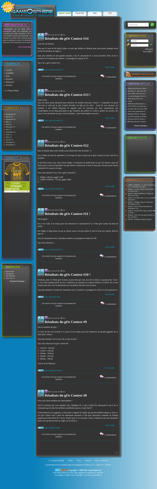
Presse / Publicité (101, 460)
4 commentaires (110, 196)
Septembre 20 (10, 114)
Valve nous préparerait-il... (137, 111)
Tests (8, 76)
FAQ (79, 460)
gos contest (49, 70)
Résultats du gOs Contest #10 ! (68, 274)
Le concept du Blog (56, 460)
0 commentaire (110, 128)
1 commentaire (110, 77)
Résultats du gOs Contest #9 (66, 322)
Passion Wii (10, 271)
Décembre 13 (10, 127)
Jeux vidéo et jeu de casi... (137, 93)
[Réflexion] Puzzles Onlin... (137, 88)
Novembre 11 (10, 145)
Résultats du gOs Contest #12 (67, 145)
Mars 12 (8, 137)
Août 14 (8, 124)
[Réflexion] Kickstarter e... (137, 104)
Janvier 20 (9, 117)
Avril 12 (8, 134)
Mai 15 (8, 122)
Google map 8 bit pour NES (137, 109)
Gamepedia (10, 274)
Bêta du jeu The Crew (135, 98)
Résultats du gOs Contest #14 (67, 38)
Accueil (9, 70)
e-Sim (130, 101)
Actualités (10, 73)
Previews (9, 79)
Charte (70, 460)
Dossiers (9, 85)
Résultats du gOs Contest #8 (66, 395)
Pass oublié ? (148, 51)
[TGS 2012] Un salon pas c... (138, 106)
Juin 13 (8, 129)
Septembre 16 (10, 119)
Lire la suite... (110, 67)
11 (62, 249)
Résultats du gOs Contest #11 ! (67, 214)
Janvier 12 (9, 140)
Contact (88, 460)
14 (62, 70)
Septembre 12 (10, 132)
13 (62, 120)
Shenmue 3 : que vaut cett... (137, 91)
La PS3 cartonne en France (137, 116)
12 (62, 189)
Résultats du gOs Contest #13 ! (68, 95)
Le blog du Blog (12, 90)
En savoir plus (25, 47)
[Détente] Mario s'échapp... (137, 114)
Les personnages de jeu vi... (137, 96)
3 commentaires (110, 435)
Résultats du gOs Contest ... (137, 121)
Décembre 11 (10, 142)
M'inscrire (149, 49)
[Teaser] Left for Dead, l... (137, 119)
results (57, 70)
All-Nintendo (10, 276)
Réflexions (10, 82)
